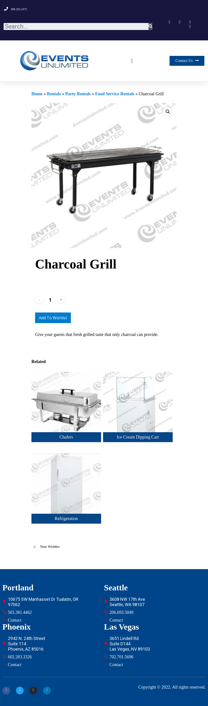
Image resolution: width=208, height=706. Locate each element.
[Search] (150, 26)
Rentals (54, 93)
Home (37, 93)
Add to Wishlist (53, 317)
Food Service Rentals (114, 93)
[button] (131, 61)
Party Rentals (78, 93)
